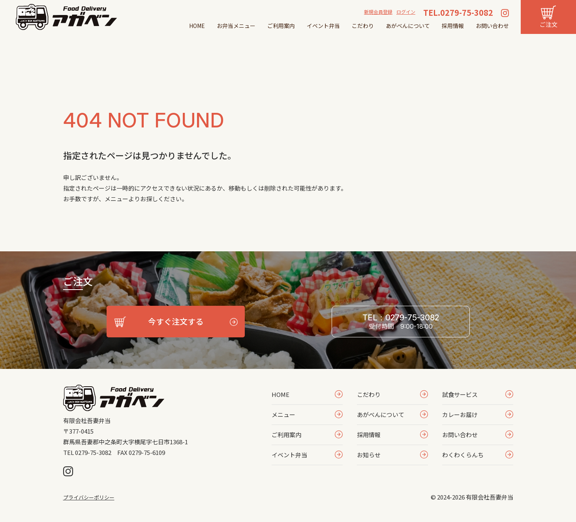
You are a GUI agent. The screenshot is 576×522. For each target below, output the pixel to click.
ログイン (405, 11)
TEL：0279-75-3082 (400, 322)
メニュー (283, 414)
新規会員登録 (378, 11)
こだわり (363, 26)
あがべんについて (408, 26)
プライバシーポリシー (88, 497)
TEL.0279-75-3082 (458, 12)
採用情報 (453, 26)
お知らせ (369, 455)
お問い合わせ (492, 26)
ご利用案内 (281, 26)
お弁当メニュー (236, 26)
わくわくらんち (463, 455)
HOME (197, 26)
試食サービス (460, 394)
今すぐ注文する (175, 321)
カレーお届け (460, 414)
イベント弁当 (323, 26)
